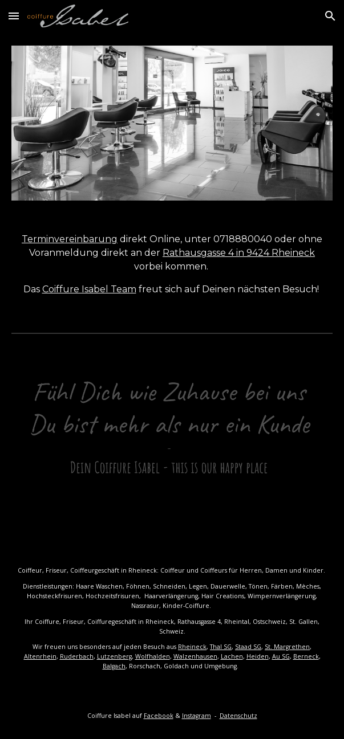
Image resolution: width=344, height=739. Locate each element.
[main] (172, 264)
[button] (13, 15)
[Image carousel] (172, 123)
